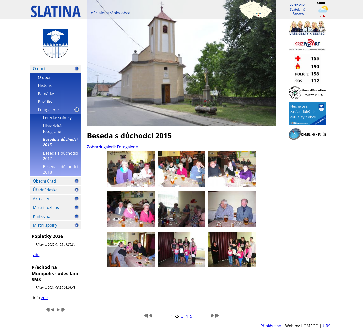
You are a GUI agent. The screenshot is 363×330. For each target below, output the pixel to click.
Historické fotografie (52, 128)
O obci (39, 68)
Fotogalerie (48, 109)
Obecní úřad (44, 181)
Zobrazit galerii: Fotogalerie (112, 147)
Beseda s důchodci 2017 (60, 155)
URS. (327, 326)
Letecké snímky (57, 118)
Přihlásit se (270, 326)
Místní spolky (45, 225)
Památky (46, 93)
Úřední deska (45, 190)
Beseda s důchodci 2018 (60, 169)
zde (36, 254)
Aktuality (41, 198)
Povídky (45, 101)
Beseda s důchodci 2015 (60, 142)
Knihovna (41, 216)
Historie (45, 85)
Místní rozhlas (46, 207)
